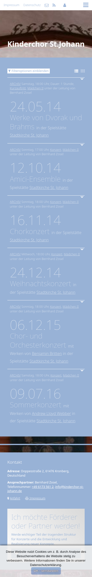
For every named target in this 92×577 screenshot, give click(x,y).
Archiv (15, 84)
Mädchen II (35, 88)
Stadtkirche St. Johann (29, 135)
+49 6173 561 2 (42, 487)
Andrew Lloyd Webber (51, 413)
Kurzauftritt (18, 88)
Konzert (55, 149)
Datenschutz (32, 5)
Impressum (11, 5)
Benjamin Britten (47, 353)
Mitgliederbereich (64, 5)
